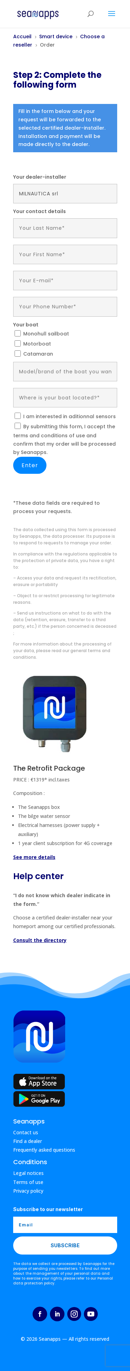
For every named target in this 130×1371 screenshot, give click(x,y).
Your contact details (39, 211)
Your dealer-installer (39, 176)
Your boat (25, 324)
